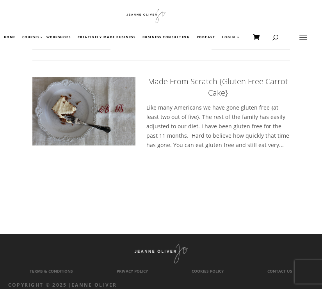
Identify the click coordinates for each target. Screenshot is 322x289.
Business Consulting (166, 37)
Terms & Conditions (51, 271)
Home (10, 37)
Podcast (206, 37)
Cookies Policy (208, 271)
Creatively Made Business (106, 37)
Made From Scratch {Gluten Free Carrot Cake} (218, 87)
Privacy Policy (132, 271)
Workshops (58, 37)
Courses (30, 37)
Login (229, 37)
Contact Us (279, 271)
